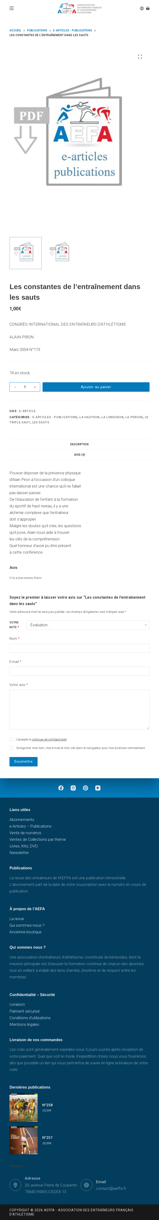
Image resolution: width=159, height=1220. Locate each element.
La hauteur (89, 417)
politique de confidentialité (49, 739)
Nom (14, 639)
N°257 (47, 1138)
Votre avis (18, 685)
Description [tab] (79, 444)
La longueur (112, 417)
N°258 (47, 1105)
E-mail (15, 662)
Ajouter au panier (96, 387)
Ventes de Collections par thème (37, 839)
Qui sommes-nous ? (26, 925)
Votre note (14, 625)
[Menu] (11, 8)
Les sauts (40, 422)
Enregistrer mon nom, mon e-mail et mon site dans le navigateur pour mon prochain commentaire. (81, 748)
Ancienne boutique (25, 932)
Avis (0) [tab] (79, 454)
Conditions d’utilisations (30, 1017)
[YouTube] (97, 788)
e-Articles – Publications (30, 826)
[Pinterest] (85, 788)
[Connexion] (142, 8)
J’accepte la (41, 739)
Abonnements (21, 819)
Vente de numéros (25, 832)
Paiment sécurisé (24, 1011)
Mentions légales (24, 1024)
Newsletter (19, 852)
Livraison (17, 1004)
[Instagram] (73, 788)
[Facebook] (61, 788)
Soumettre (23, 761)
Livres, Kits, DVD (23, 846)
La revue (16, 918)
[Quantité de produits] (24, 387)
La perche (134, 417)
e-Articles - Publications (54, 417)
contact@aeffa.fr (111, 1188)
